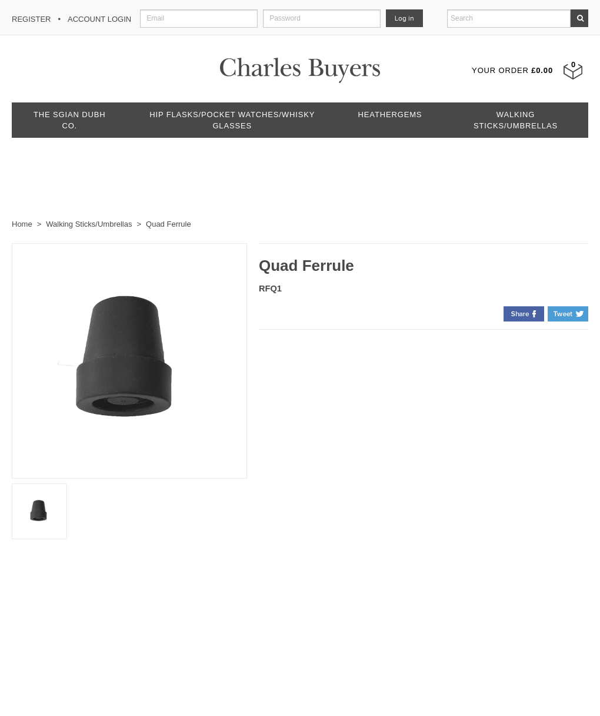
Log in (404, 18)
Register (31, 19)
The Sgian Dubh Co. (69, 120)
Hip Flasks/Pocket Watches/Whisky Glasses (232, 120)
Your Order (512, 70)
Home (22, 224)
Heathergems (390, 114)
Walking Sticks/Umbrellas (516, 120)
